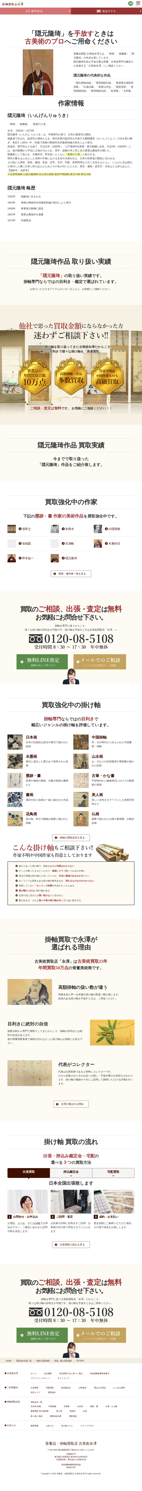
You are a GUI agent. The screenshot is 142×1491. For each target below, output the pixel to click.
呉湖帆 (69, 543)
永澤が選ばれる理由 (72, 1104)
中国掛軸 (52, 1406)
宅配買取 (50, 1388)
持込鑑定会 (66, 1388)
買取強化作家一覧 (24, 1361)
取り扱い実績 (36, 1416)
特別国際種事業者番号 (99, 1373)
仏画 (85, 1411)
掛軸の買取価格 (43, 1361)
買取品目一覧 (36, 1402)
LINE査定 (82, 1388)
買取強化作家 (55, 1416)
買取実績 (73, 1416)
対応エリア (35, 1392)
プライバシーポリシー (40, 1378)
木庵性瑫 (114, 543)
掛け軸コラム (67, 1426)
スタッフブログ (87, 1426)
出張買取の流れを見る (72, 1244)
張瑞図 (26, 543)
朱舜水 (69, 528)
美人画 (59, 1411)
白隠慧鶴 (114, 528)
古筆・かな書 (111, 1406)
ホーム (33, 1373)
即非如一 (28, 558)
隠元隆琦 (71, 558)
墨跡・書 (94, 1406)
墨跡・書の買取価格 (63, 1361)
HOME (9, 1361)
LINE (37, 1223)
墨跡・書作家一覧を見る (72, 573)
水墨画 (66, 1406)
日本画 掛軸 (36, 1406)
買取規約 (52, 1392)
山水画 (80, 1406)
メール (21, 1223)
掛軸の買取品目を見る (72, 837)
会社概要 (48, 1373)
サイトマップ (63, 1378)
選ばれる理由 (100, 1388)
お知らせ (50, 1426)
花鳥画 (72, 1411)
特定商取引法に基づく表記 (71, 1373)
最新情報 (34, 1426)
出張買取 (34, 1388)
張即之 (26, 528)
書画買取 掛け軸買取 (40, 1411)
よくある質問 (119, 1388)
